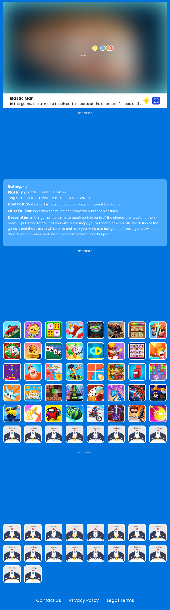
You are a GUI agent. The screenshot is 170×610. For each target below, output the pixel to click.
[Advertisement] (85, 284)
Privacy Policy (84, 600)
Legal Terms (120, 600)
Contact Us (48, 600)
